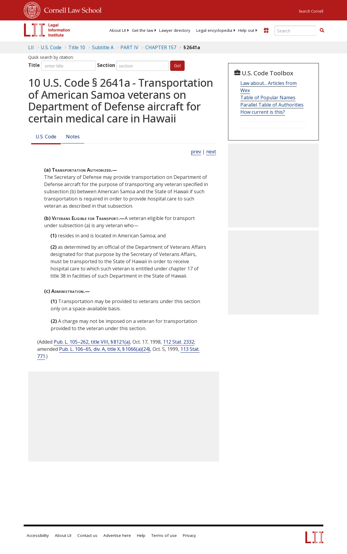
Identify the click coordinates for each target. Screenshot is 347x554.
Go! (177, 65)
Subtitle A (103, 47)
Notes (73, 136)
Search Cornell (311, 11)
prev (196, 151)
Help (141, 535)
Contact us (87, 535)
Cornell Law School (71, 9)
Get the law (142, 30)
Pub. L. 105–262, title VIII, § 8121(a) (92, 342)
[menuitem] (117, 30)
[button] (322, 30)
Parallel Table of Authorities (272, 104)
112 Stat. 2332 (178, 342)
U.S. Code (46, 136)
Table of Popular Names (267, 97)
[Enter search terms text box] (295, 31)
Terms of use (164, 535)
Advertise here (117, 535)
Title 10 (76, 47)
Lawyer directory (174, 30)
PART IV (129, 47)
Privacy (189, 535)
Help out (246, 30)
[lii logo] (47, 30)
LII (31, 47)
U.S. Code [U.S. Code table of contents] (51, 47)
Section (106, 65)
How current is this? (262, 112)
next (211, 151)
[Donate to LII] (266, 30)
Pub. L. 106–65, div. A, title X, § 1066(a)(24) (104, 349)
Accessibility (38, 535)
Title (34, 65)
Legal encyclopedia (214, 30)
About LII (117, 30)
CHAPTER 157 (160, 47)
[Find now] (322, 30)
